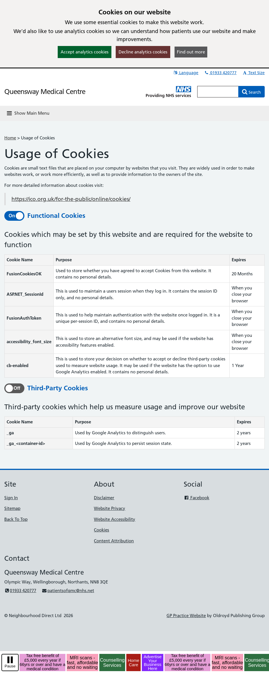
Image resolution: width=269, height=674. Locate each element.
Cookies (101, 530)
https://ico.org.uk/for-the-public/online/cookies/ (70, 199)
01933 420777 (220, 72)
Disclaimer (104, 497)
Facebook (196, 497)
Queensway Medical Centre (44, 91)
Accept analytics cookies (85, 52)
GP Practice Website (186, 615)
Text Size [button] (253, 72)
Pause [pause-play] (10, 666)
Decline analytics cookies (143, 52)
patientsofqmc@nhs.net (68, 590)
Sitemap (12, 508)
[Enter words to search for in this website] (218, 91)
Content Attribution (114, 541)
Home (10, 138)
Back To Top (16, 519)
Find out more (191, 52)
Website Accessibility (114, 519)
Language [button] (185, 72)
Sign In (11, 497)
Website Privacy (109, 508)
